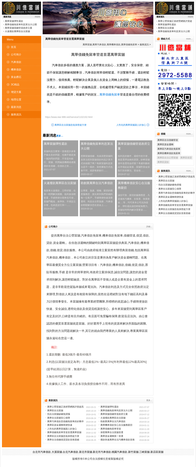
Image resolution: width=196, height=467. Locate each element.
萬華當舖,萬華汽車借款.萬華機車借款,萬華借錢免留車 (110, 44)
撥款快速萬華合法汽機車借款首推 (117, 439)
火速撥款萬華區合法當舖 (17, 31)
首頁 (13, 47)
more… (189, 39)
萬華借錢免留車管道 (110, 428)
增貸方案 (16, 92)
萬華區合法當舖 (166, 28)
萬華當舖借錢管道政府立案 (18, 28)
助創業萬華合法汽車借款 (97, 183)
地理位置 (16, 99)
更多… (59, 135)
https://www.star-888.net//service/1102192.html (68, 117)
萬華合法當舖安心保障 (58, 417)
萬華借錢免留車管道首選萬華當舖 (64, 38)
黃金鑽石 (16, 77)
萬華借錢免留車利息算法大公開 (21, 24)
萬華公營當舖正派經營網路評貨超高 (65, 406)
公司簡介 (16, 54)
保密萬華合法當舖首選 (111, 432)
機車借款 (16, 69)
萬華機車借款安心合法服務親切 (134, 185)
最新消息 (16, 107)
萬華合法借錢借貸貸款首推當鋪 (63, 439)
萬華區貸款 (163, 162)
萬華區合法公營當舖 (167, 157)
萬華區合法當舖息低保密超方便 (70, 125)
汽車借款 (16, 62)
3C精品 (15, 84)
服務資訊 (16, 114)
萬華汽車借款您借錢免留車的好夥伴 (65, 421)
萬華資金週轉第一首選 (111, 436)
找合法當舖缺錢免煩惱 (58, 414)
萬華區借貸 (186, 157)
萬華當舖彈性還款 (14, 21)
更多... (149, 400)
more (37, 16)
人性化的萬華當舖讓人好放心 (131, 125)
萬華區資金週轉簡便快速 (59, 425)
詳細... (149, 226)
